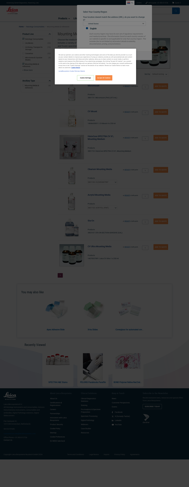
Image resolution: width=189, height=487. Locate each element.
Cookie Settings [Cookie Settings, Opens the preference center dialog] (85, 78)
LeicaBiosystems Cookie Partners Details (72, 71)
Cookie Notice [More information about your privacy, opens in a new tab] (75, 67)
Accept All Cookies (103, 78)
